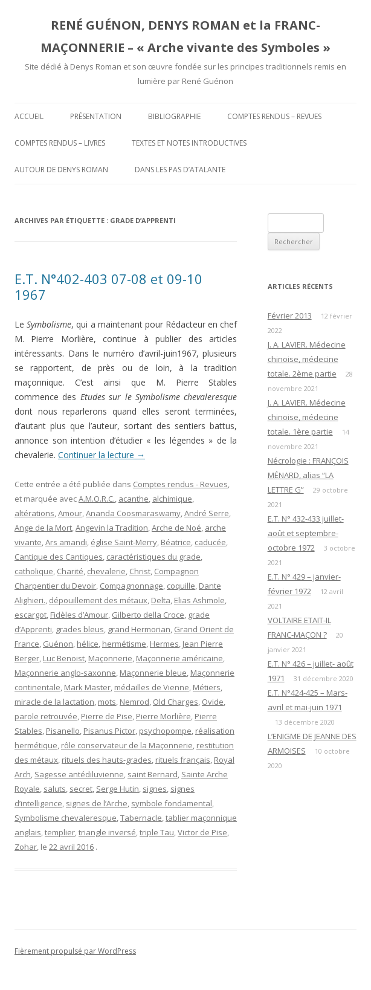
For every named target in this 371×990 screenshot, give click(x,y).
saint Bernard (152, 774)
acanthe (133, 498)
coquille (181, 585)
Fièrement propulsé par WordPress (75, 951)
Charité (70, 571)
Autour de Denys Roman (61, 169)
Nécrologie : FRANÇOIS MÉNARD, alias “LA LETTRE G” (308, 475)
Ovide (213, 701)
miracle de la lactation (54, 701)
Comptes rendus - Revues (180, 484)
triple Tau (157, 832)
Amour (70, 513)
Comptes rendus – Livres (60, 143)
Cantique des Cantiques (59, 556)
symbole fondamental (171, 803)
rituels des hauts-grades (107, 759)
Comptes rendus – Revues (274, 116)
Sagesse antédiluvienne (79, 774)
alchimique (172, 498)
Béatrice (176, 542)
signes (155, 788)
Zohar (26, 846)
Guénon (58, 643)
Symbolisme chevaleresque (66, 817)
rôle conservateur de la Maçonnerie (127, 745)
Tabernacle (141, 817)
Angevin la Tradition (112, 527)
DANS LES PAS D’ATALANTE (180, 169)
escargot (31, 614)
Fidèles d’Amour (79, 614)
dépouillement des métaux (98, 600)
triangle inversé (107, 832)
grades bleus (80, 629)
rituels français (182, 759)
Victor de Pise (202, 832)
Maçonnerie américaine (179, 658)
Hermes (164, 643)
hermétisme (124, 643)
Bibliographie (174, 116)
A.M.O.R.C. (97, 498)
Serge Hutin (117, 788)
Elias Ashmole (199, 600)
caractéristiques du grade (153, 556)
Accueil (29, 116)
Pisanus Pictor (109, 730)
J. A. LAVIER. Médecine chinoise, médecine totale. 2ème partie (307, 359)
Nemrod (134, 701)
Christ (139, 571)
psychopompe (165, 730)
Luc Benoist (64, 658)
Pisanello (63, 730)
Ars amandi (66, 542)
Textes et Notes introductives (189, 143)
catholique (34, 571)
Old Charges (175, 701)
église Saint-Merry (124, 542)
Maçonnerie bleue (153, 672)
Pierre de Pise (106, 716)
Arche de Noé (176, 527)
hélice (87, 643)
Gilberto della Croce (148, 614)
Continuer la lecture (101, 455)
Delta (160, 600)
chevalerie (106, 571)
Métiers (207, 687)
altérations (34, 513)
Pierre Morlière (163, 716)
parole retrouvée (46, 716)
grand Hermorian (139, 629)
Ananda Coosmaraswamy (133, 513)
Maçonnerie (110, 658)
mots (107, 701)
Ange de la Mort (43, 527)
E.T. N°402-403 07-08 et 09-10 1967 (108, 286)
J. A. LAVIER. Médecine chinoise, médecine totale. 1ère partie (307, 417)
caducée (210, 542)
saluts (55, 788)
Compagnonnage (131, 585)
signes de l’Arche (96, 803)
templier (60, 832)
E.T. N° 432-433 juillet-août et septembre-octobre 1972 (306, 533)
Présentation (95, 116)
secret (80, 788)
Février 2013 (290, 315)
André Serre (206, 513)
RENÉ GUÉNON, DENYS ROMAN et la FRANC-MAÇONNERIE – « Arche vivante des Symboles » (185, 36)
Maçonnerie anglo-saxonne (65, 672)
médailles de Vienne (151, 687)
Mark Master (87, 687)
